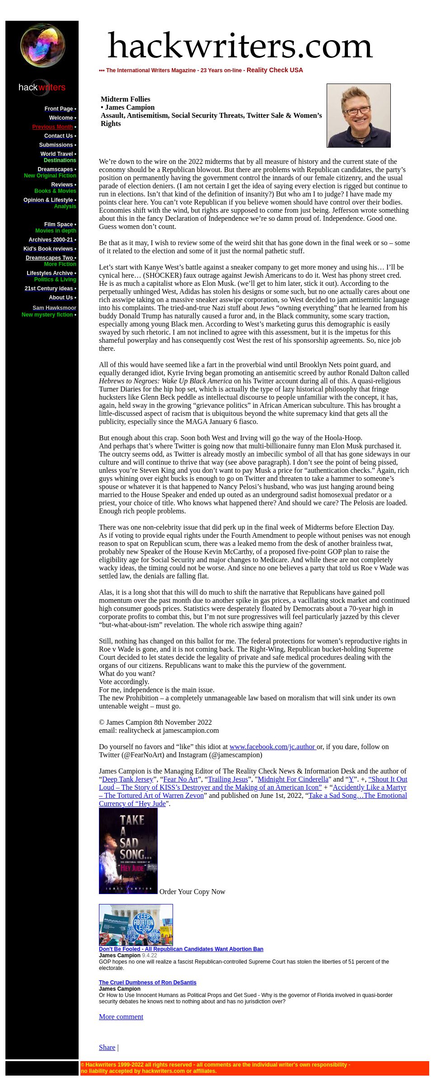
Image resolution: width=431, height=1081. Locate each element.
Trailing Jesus (228, 779)
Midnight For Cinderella (293, 779)
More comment (121, 1016)
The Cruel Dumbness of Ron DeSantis (148, 982)
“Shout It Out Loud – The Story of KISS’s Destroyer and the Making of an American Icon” (253, 783)
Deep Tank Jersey (127, 779)
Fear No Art (181, 779)
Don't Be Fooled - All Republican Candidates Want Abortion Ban (181, 946)
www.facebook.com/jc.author (273, 746)
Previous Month (52, 127)
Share (107, 1047)
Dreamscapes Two (50, 258)
